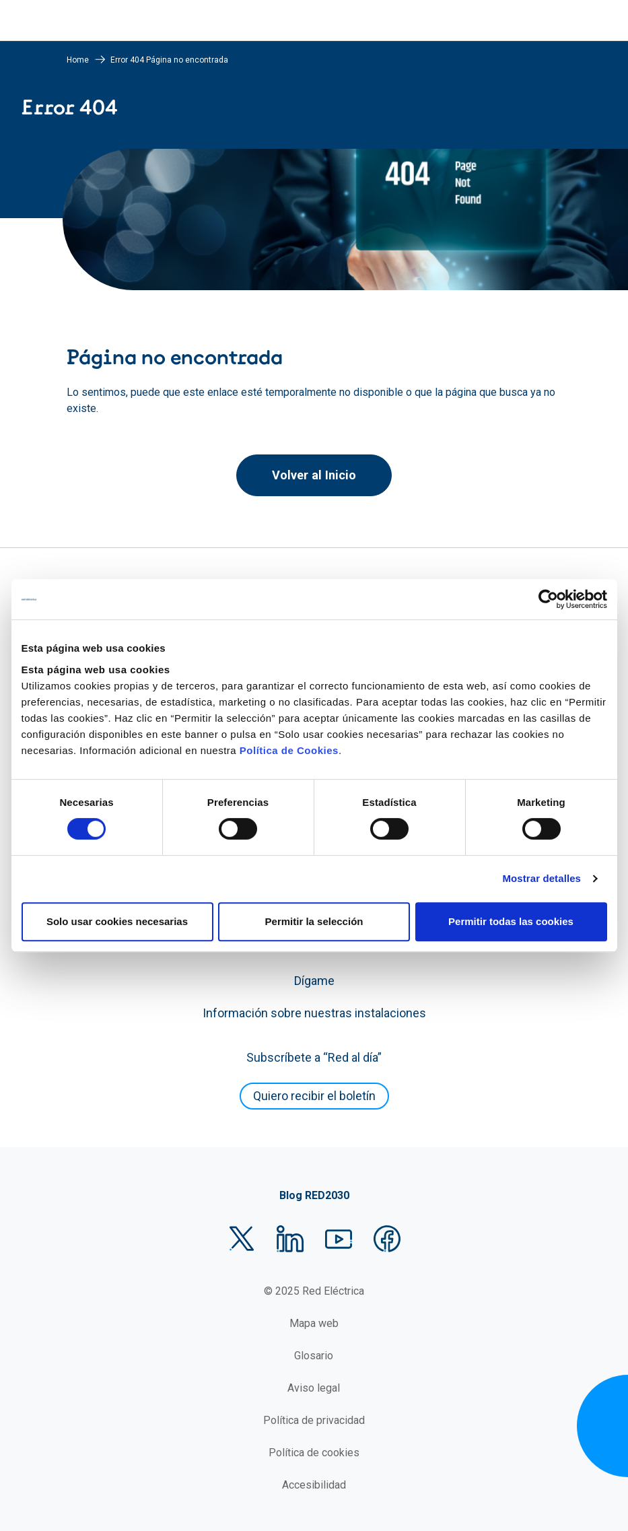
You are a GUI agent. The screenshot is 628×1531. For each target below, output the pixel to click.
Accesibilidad (314, 1484)
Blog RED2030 (314, 1195)
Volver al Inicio (314, 475)
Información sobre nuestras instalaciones (314, 1013)
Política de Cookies (289, 750)
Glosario (313, 1355)
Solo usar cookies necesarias (117, 921)
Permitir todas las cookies (510, 921)
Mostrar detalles (541, 878)
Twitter (241, 1238)
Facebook (387, 1238)
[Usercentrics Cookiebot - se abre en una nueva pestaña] (548, 599)
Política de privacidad (314, 1420)
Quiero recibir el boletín (314, 1096)
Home (78, 60)
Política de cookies (314, 1452)
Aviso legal (313, 1388)
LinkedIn (290, 1238)
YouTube (338, 1238)
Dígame (314, 981)
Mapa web (314, 1323)
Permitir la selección (314, 921)
